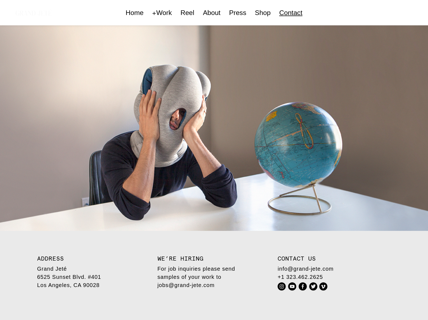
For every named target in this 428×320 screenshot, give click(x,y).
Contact (290, 12)
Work (162, 13)
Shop (263, 12)
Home (135, 12)
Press (237, 12)
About (211, 12)
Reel (187, 12)
